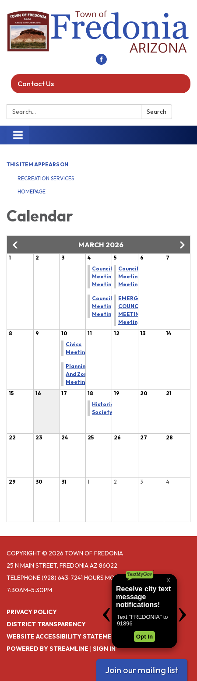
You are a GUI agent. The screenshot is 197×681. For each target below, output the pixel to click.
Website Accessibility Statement (63, 636)
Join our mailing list (142, 669)
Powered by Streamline (47, 649)
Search (156, 112)
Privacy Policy (32, 612)
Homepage (32, 191)
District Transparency (46, 624)
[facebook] (101, 62)
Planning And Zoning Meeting (80, 374)
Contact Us (36, 83)
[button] (16, 245)
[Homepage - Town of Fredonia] (98, 31)
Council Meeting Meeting (103, 276)
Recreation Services (46, 178)
